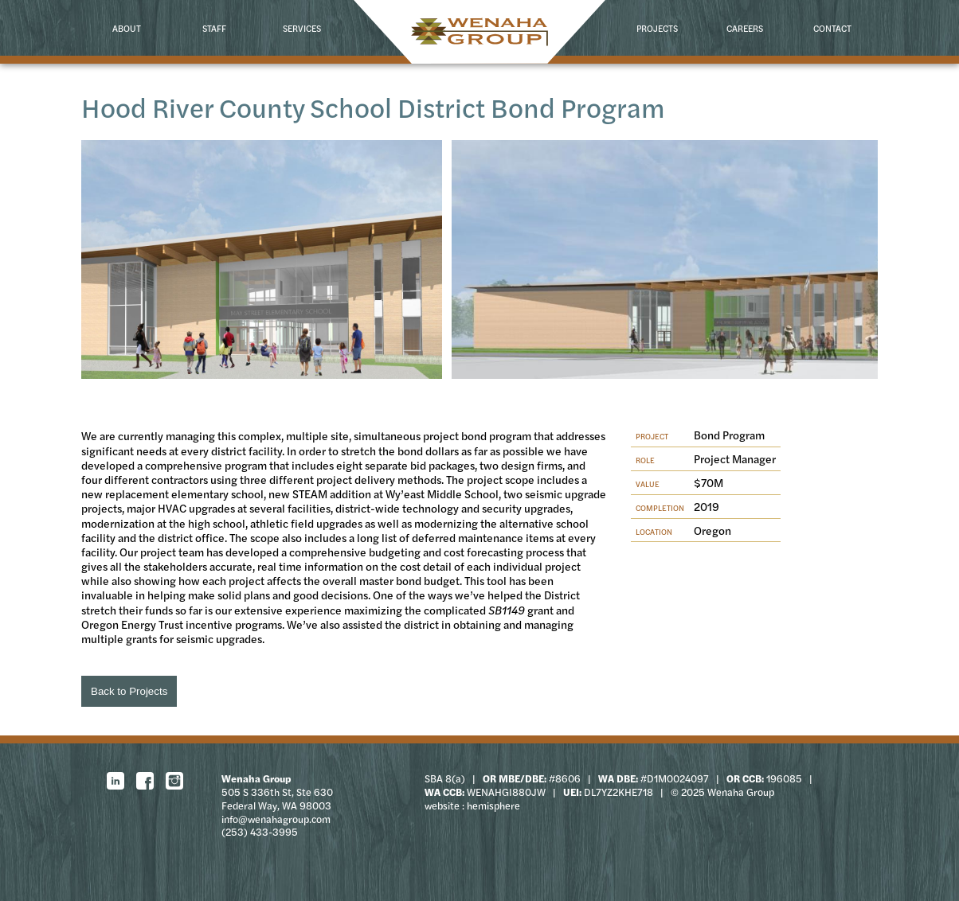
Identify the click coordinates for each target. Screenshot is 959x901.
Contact (832, 27)
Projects (657, 27)
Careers (744, 27)
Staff (214, 27)
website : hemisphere (472, 805)
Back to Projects (129, 691)
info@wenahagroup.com (276, 819)
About (126, 27)
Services (302, 27)
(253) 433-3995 (259, 832)
